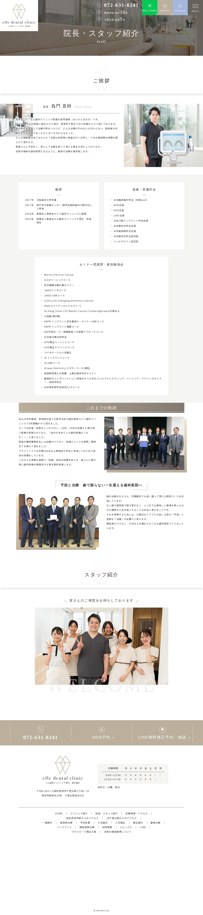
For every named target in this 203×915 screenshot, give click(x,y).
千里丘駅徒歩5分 (74, 795)
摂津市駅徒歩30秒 (52, 795)
